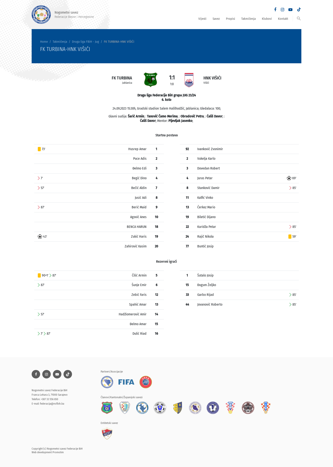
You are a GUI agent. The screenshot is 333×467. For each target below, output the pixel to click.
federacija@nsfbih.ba (52, 403)
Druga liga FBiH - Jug (85, 42)
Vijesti (202, 19)
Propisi (230, 19)
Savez (216, 19)
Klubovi (267, 19)
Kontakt (283, 19)
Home (44, 42)
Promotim (58, 452)
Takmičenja (248, 19)
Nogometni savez (63, 14)
